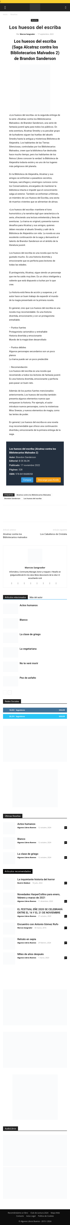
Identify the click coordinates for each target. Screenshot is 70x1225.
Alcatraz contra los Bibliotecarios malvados (15, 536)
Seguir (62, 710)
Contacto (20, 1216)
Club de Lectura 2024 (39, 1213)
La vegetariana (28, 648)
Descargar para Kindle (48, 480)
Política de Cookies (46, 1216)
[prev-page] (5, 692)
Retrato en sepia (26, 939)
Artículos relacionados (15, 597)
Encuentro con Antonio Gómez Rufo (37, 924)
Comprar (27, 480)
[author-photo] (35, 563)
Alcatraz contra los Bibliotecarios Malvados (33, 495)
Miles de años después (30, 954)
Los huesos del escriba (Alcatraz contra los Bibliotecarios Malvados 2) (32, 450)
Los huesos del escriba (33, 498)
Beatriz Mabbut (23, 883)
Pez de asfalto (28, 677)
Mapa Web (55, 1213)
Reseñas (13, 14)
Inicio (5, 14)
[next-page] (10, 692)
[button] (5, 7)
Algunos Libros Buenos (26, 827)
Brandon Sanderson (12, 498)
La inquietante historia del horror (36, 879)
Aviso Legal (31, 1216)
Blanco (24, 619)
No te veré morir (29, 663)
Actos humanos (29, 605)
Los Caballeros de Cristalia (53, 534)
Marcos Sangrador (27, 34)
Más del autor (36, 597)
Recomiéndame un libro (18, 1213)
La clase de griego (30, 634)
